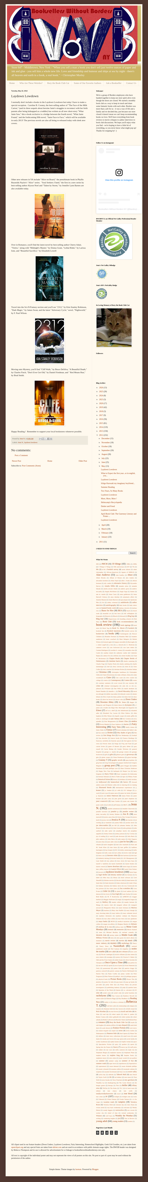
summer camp (113, 1061)
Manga (98, 905)
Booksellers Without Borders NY (112, 209)
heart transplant (122, 774)
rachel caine (107, 993)
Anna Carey (113, 594)
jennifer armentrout (114, 808)
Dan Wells (117, 688)
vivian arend (100, 1107)
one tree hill (102, 965)
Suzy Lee (122, 1072)
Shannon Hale (112, 1033)
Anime (132, 591)
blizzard (122, 616)
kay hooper (109, 850)
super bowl (112, 1063)
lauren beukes (129, 864)
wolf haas (109, 1116)
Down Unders (131, 699)
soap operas (120, 1039)
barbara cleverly (124, 608)
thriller (124, 1085)
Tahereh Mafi (121, 1074)
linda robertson (121, 883)
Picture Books (116, 979)
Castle (98, 653)
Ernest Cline (123, 721)
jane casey (107, 798)
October (104, 446)
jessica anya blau (109, 817)
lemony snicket (116, 875)
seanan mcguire (103, 1030)
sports (132, 1044)
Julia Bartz (131, 836)
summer (102, 1061)
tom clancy (112, 1091)
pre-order (99, 984)
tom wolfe (128, 1091)
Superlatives (133, 1063)
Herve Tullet (116, 776)
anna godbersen (125, 594)
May (103, 466)
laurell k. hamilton (102, 864)
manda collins (116, 902)
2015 (101, 423)
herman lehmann (103, 776)
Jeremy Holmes (114, 814)
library (115, 877)
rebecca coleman (118, 1002)
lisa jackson (100, 888)
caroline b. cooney (116, 650)
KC (116, 850)
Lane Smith (100, 861)
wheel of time (113, 1113)
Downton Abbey (107, 702)
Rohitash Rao (132, 1020)
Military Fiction (101, 938)
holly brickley (132, 779)
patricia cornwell (101, 971)
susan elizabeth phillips (129, 1066)
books (111, 633)
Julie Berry (111, 839)
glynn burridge (132, 757)
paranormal (106, 968)
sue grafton (133, 1058)
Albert (130, 575)
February (105, 533)
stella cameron (120, 1050)
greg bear (99, 763)
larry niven (120, 861)
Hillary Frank (132, 776)
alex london (130, 578)
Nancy (135, 943)
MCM (113, 921)
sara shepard (122, 1025)
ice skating (133, 785)
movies (121, 941)
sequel (114, 1030)
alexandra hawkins (102, 580)
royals (132, 1022)
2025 (101, 391)
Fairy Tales (116, 727)
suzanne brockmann (110, 1072)
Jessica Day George (124, 817)
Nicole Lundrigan (106, 954)
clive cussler (130, 677)
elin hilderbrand (123, 710)
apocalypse (124, 600)
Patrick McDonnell (128, 971)
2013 (101, 431)
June (103, 462)
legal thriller (102, 875)
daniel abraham (129, 688)
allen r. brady (125, 580)
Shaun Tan (133, 1033)
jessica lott (105, 820)
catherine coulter (121, 653)
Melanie (134, 924)
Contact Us (131, 83)
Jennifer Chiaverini (128, 808)
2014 (101, 427)
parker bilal (117, 968)
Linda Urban (133, 883)
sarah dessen (106, 1028)
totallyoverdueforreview (104, 1094)
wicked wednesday (127, 1113)
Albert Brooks (101, 578)
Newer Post (16, 461)
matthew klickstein (105, 916)
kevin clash (127, 853)
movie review (110, 941)
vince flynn (130, 1105)
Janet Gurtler (115, 801)
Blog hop (131, 616)
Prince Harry (124, 984)
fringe (116, 743)
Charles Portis (111, 664)
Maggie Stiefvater (109, 899)
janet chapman (129, 798)
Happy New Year (104, 771)
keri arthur (117, 853)
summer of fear (128, 1061)
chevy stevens (117, 666)
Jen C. (125, 805)
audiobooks (125, 602)
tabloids (110, 1074)
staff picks (133, 1047)
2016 (101, 419)
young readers (117, 1121)
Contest (126, 680)
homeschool (115, 782)
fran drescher (103, 738)
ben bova (117, 613)
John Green (116, 828)
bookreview (100, 634)
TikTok (105, 1088)
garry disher (127, 746)
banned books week (109, 608)
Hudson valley (112, 785)
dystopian (128, 705)
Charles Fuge (100, 664)
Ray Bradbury (123, 998)
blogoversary (112, 619)
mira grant (120, 938)
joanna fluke (119, 822)
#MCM (104, 564)
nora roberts (100, 957)
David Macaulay (124, 691)
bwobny (133, 209)
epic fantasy (115, 719)
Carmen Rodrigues (102, 650)
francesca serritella (102, 741)
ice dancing (123, 785)
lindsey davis (117, 886)
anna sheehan (115, 597)
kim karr (134, 855)
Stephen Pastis (129, 1055)
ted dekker (118, 1077)
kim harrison (125, 855)
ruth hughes (100, 1025)
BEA (120, 611)
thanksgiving (112, 1083)
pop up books (130, 982)
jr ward (110, 836)
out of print (118, 965)
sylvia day (102, 1074)
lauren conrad (100, 866)
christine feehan (132, 669)
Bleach (115, 616)
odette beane (119, 960)
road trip (105, 1014)
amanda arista (123, 586)
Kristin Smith (116, 858)
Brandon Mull (123, 636)
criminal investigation (111, 686)
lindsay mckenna (104, 886)
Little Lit (106, 891)
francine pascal (116, 741)
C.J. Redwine (130, 645)
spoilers (124, 1044)
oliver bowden (130, 960)
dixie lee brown (108, 699)
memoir (110, 930)
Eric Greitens (127, 719)
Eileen (98, 710)
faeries (126, 724)
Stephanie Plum (129, 1052)
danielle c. (112, 691)
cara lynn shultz (128, 647)
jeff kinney (117, 805)
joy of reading (100, 836)
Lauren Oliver (116, 869)
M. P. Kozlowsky (113, 897)
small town (126, 1036)
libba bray (106, 877)
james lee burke (125, 793)
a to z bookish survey (110, 569)
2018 (101, 411)
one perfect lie (132, 962)
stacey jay (124, 1047)
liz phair (117, 891)
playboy (98, 982)
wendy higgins (108, 1110)
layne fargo (133, 872)
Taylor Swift (102, 1077)
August (104, 454)
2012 (101, 435)
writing (98, 1118)
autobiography (111, 605)
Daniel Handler (101, 691)
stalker (101, 1050)
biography (99, 616)
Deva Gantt (106, 697)
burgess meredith (119, 642)
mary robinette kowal (130, 913)
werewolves (119, 1110)
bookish (131, 628)
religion (132, 1006)
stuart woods (123, 1058)
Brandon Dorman (110, 636)
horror (125, 782)
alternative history (120, 583)
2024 (101, 396)
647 (128, 567)
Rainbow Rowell (128, 996)
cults (123, 686)
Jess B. (126, 814)
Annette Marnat (101, 600)
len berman (128, 875)
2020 (101, 403)
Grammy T (102, 760)
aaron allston (126, 569)
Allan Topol (114, 580)
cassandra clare (130, 650)
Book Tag (105, 628)
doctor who (119, 699)
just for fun (124, 842)
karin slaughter (108, 844)
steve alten (112, 1058)
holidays (122, 779)
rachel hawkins (129, 993)
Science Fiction (119, 1028)
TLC (121, 1088)
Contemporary (116, 680)
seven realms (130, 1030)
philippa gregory (131, 976)
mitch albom (130, 938)
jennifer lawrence (101, 811)
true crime (99, 1096)
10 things (116, 563)
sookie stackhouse (101, 1041)
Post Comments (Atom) (31, 466)
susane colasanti (103, 1069)
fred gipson (127, 741)
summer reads (101, 1063)
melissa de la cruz (105, 927)
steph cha (131, 1050)
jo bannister (108, 822)
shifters (100, 1036)
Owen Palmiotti (130, 965)
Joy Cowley (131, 833)
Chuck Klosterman (108, 675)
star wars (109, 1050)
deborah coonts (125, 694)
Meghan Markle (123, 924)
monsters (99, 940)
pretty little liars (111, 984)
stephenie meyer (101, 1058)
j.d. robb (117, 790)
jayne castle (100, 805)
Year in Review (129, 1118)
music (130, 940)
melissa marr (119, 927)
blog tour (100, 619)
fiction (110, 733)
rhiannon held (108, 1009)
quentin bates (132, 987)
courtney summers (105, 683)
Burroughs (131, 642)
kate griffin (124, 847)
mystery (113, 943)
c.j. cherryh (119, 645)
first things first (109, 735)
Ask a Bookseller (113, 83)
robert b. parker (129, 1014)
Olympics (99, 962)
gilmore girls (120, 754)
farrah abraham (122, 730)
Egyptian (131, 708)
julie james (121, 839)
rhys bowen (119, 1009)
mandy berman (129, 902)
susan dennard (114, 1066)
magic (119, 899)
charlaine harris (114, 661)
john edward (107, 828)
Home (12, 83)
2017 (101, 415)
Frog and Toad (126, 743)
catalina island (108, 653)
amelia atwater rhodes (111, 589)
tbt (110, 1077)
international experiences (124, 787)
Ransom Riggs (111, 998)
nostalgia (109, 957)
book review (104, 624)
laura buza (131, 861)
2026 (101, 388)
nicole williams (120, 954)
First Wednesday (123, 735)
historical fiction (104, 779)
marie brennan (123, 908)
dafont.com (57, 1147)
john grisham (127, 828)
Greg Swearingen (110, 763)
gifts (111, 754)
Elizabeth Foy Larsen (110, 713)
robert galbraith (114, 1017)
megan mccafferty (109, 924)
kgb (135, 853)
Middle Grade (127, 935)
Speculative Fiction (105, 1044)
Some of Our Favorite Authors (87, 83)
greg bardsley (130, 760)
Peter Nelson (109, 976)
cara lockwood (115, 647)
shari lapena (123, 1033)
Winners (99, 1116)
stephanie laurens (115, 1052)
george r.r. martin (110, 752)
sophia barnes (114, 1041)
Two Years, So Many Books (112, 491)
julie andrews (100, 839)
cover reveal (118, 683)
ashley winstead (112, 602)
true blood (128, 1094)
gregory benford (124, 763)
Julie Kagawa (132, 839)
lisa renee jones (112, 888)
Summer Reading (108, 487)
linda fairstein (109, 883)
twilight (116, 1096)
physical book (102, 979)
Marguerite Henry (109, 908)
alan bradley (120, 575)
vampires (121, 1102)
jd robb (108, 805)
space (135, 1041)
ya (119, 1118)
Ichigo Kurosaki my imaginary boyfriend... (118, 483)
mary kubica (116, 913)
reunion (98, 1009)
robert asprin (116, 1014)
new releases (123, 952)
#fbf (97, 564)
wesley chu (100, 1113)
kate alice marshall (122, 844)
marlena (106, 910)
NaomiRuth (118, 946)
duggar (132, 702)
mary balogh (130, 910)
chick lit (127, 666)
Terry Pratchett (117, 1080)
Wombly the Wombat (124, 1116)
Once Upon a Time (114, 962)
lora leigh (115, 894)
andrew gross (125, 589)
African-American (112, 572)
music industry (101, 943)
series (121, 1031)
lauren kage (126, 866)
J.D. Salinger (127, 790)
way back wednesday (114, 1107)
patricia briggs (129, 968)
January (104, 537)
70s (133, 567)
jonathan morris (121, 831)
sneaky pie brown (107, 1039)
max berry (121, 918)
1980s (128, 564)
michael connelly (128, 932)
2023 (101, 399)
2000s (135, 564)
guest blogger (124, 766)
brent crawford (111, 639)
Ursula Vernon (124, 1099)
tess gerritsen (129, 1080)
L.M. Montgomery (129, 858)
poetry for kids (108, 982)
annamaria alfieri (128, 597)
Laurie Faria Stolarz (130, 869)
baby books (123, 605)
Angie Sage (123, 591)
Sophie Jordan (126, 1041)
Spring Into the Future (103, 1047)
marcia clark (108, 905)
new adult (112, 952)
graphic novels (117, 760)
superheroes (122, 1063)
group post (110, 765)
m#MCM (126, 897)
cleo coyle (119, 677)
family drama (130, 727)
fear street (101, 733)
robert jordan (126, 1017)
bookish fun (100, 631)
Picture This (130, 979)
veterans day (120, 1105)
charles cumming (128, 661)
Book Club (107, 622)
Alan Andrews (103, 574)
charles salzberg (124, 664)
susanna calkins (116, 1069)
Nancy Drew (104, 946)
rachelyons (101, 995)
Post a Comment (21, 455)
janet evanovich (102, 801)
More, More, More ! (109, 499)
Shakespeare (100, 1033)
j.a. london (108, 790)
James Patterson (112, 796)
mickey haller (114, 935)
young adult (101, 1121)
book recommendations (125, 622)
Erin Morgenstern (110, 721)
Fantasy (109, 730)
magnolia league (129, 899)
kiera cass (101, 855)
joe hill (114, 825)
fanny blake (100, 730)
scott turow (133, 1028)
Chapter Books (114, 658)
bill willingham (129, 613)
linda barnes (131, 880)
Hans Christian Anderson (129, 768)
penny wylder (125, 974)
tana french (133, 1074)
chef (108, 666)
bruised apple (107, 642)
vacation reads (108, 1102)
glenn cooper (106, 757)
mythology (125, 943)
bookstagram (124, 634)
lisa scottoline (125, 888)
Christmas (103, 672)
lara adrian (110, 861)
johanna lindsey (125, 825)
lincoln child (120, 880)
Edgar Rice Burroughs (118, 708)
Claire (108, 677)
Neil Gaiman (115, 949)
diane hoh (127, 697)
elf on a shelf (110, 710)
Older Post (83, 461)
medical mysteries (123, 921)
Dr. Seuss (122, 702)
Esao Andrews (116, 724)
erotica (134, 721)
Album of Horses (116, 578)
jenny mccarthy (101, 814)
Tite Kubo (113, 1088)
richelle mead (130, 1009)
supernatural (102, 1066)
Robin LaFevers (108, 1020)
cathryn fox (106, 655)
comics (106, 680)
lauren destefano (113, 866)
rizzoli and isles (126, 1011)
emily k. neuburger (102, 719)
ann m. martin (100, 594)
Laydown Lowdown (109, 469)
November (105, 442)
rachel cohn (117, 993)
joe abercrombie (102, 825)
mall (97, 902)
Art (103, 602)
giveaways (130, 754)
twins (135, 1096)
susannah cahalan (129, 1069)
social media (131, 1039)
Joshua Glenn (108, 833)
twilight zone (126, 1096)
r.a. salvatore (128, 990)
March (104, 529)
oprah (110, 965)
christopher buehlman (119, 672)
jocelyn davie (130, 822)
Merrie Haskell (132, 929)
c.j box (111, 645)
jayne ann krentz (128, 801)
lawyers (100, 872)
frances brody (115, 738)
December (105, 438)
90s (97, 569)
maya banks (103, 921)
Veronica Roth (108, 1105)
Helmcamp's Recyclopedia (111, 502)
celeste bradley (126, 655)
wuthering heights (109, 1118)
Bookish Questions (114, 631)
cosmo (135, 680)
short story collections (113, 1036)
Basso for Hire (107, 611)
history (115, 779)
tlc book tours (129, 1088)
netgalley (125, 949)
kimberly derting (103, 858)
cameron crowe (101, 647)
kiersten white (112, 855)
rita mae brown (113, 1011)
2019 (101, 407)
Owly (98, 968)
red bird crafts (111, 1006)
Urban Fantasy (111, 1099)
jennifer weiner (128, 812)
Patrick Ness (100, 974)
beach (128, 610)
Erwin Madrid (104, 724)
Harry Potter (109, 774)
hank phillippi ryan (111, 768)
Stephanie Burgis (101, 1052)
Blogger (95, 1169)
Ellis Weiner (108, 716)
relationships (123, 1006)
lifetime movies (109, 880)
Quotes (118, 990)
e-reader (105, 708)
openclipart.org (17, 1147)
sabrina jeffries (111, 1025)
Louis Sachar (126, 894)
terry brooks (106, 1080)
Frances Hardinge (128, 738)
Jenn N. (20, 442)
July (103, 458)
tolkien (98, 1091)
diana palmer (117, 697)
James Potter (126, 796)
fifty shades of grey (124, 733)
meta (100, 932)
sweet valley (132, 1072)
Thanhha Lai (100, 1083)
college (98, 680)
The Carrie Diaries (125, 1083)
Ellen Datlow (125, 713)
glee (97, 757)
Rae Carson (116, 996)
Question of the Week (106, 990)
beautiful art (107, 613)
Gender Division (122, 749)
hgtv (124, 776)
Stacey (115, 1047)
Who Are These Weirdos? (31, 83)
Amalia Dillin (110, 586)
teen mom (127, 1077)
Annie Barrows (113, 600)
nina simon (131, 954)
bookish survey (129, 631)
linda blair (99, 883)
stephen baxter (101, 1055)
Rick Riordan (101, 1011)
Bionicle (107, 616)
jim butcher (129, 820)
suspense (99, 1072)
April (103, 525)
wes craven (130, 1110)
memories (120, 930)
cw (130, 686)
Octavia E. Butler (128, 957)
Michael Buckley (112, 932)
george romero (124, 752)
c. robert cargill (101, 645)
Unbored (101, 1099)
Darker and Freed (108, 506)
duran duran (118, 705)
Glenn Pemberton (118, 757)
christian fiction (119, 669)
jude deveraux (120, 836)
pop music (119, 982)
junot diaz (101, 842)
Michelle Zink (101, 935)
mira (112, 938)
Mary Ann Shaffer (117, 910)
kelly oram (108, 853)
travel (119, 1093)
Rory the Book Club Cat (58, 83)
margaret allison (122, 905)
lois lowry (106, 894)
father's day (133, 730)
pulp (123, 987)
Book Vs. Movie (118, 628)
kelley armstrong (125, 850)
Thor (117, 1085)
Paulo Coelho (112, 974)
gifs (106, 754)
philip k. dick (119, 976)
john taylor (108, 831)
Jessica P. (116, 819)
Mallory (105, 902)
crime (98, 686)
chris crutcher (107, 669)
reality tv (107, 1002)
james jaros (114, 793)
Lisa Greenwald (129, 886)
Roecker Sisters (121, 1020)
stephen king (115, 1055)
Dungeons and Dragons (103, 705)
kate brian (113, 847)
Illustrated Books (105, 787)
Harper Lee (126, 771)
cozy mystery (129, 683)
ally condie (107, 583)
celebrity (115, 655)
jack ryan (105, 793)
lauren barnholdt (116, 864)
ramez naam (100, 998)
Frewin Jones (107, 743)
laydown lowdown (30, 442)
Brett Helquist (124, 639)
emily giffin (130, 716)
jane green (117, 798)
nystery (117, 957)
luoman (78, 1169)
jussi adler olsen (112, 842)
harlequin (116, 771)
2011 (101, 542)
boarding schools (125, 619)
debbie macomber (112, 694)
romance (101, 1022)
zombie (130, 1121)
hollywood (102, 782)
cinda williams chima (124, 675)
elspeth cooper (119, 716)
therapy (110, 1085)
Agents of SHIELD (127, 572)
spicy (116, 1044)
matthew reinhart (121, 916)
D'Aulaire (107, 688)
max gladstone (132, 918)
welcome (126, 1107)
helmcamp (133, 774)
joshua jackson (119, 833)
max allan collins (109, 918)
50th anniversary (118, 567)
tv (106, 1096)
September (105, 450)
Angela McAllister (111, 591)
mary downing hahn (102, 913)
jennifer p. (115, 812)
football (134, 735)
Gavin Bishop (108, 749)
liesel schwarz (125, 877)
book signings (125, 625)
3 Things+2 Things (104, 567)
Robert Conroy (101, 1017)
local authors (127, 891)
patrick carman (114, 971)
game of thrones (113, 746)
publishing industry (113, 987)
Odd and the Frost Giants (104, 960)
